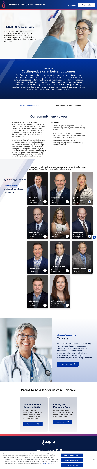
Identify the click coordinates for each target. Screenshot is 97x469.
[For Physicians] (27, 4)
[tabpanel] (48, 135)
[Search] (71, 5)
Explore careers (66, 364)
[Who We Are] (40, 4)
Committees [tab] (9, 192)
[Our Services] (13, 4)
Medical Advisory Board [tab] (13, 189)
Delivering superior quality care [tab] (68, 105)
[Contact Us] (49, 450)
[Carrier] (39, 450)
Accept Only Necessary (72, 460)
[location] (94, 237)
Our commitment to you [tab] (29, 105)
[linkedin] (61, 450)
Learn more (31, 424)
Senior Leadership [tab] (11, 186)
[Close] (94, 460)
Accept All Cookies (72, 465)
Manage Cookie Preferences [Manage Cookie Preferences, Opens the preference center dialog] (72, 455)
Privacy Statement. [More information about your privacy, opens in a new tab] (48, 463)
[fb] (57, 450)
